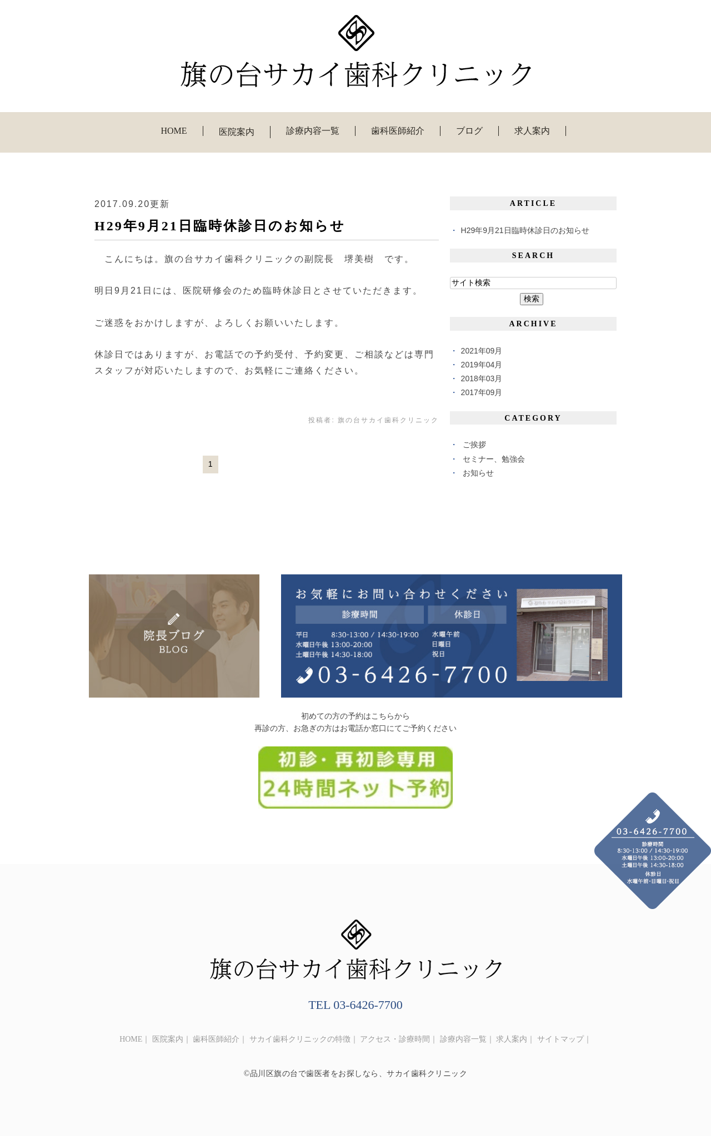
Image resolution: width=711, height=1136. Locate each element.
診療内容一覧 (312, 130)
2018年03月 (482, 378)
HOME (174, 130)
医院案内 (167, 1039)
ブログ (469, 130)
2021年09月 (482, 350)
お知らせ (478, 472)
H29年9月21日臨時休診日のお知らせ (220, 226)
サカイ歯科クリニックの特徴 (300, 1039)
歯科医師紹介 (397, 130)
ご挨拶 (474, 444)
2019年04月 (482, 364)
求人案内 (532, 130)
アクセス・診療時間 (395, 1039)
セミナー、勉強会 (494, 459)
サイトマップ (560, 1039)
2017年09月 (482, 392)
